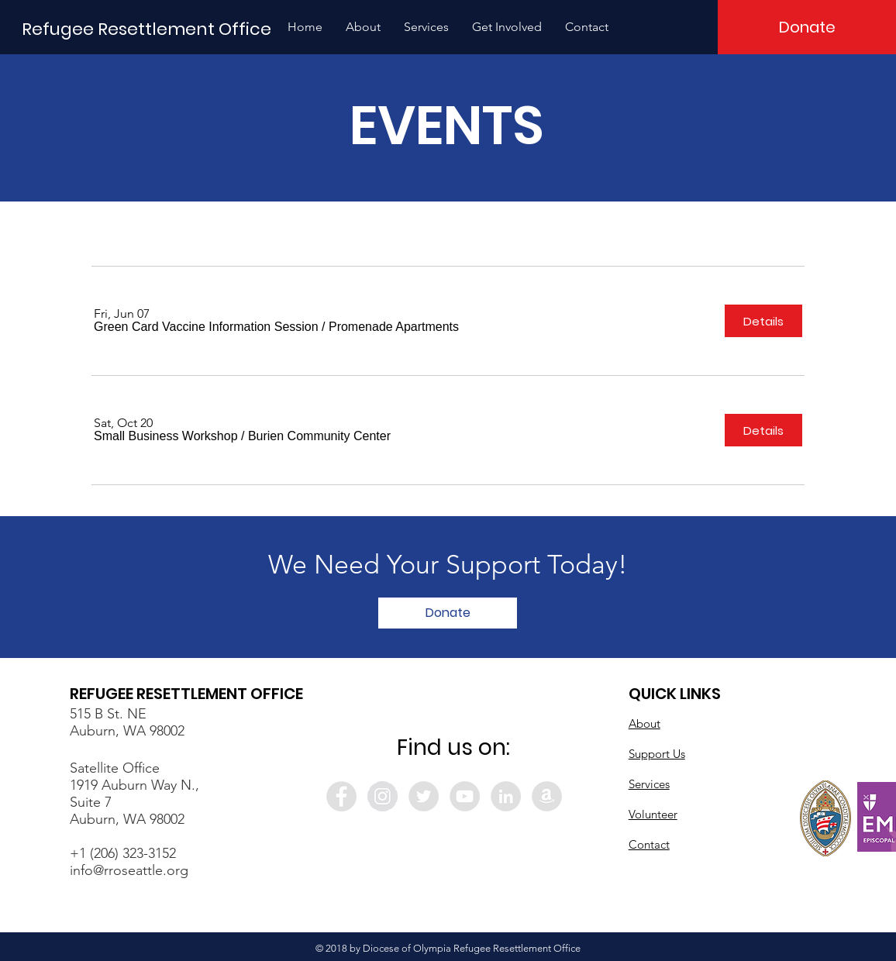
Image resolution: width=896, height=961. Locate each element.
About (644, 723)
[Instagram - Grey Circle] (382, 796)
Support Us (657, 753)
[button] (363, 27)
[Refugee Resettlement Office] (146, 29)
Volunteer (653, 814)
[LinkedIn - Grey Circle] (506, 796)
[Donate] (807, 27)
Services (649, 784)
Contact (649, 844)
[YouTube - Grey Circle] (465, 796)
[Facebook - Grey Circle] (341, 796)
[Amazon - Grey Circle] (547, 796)
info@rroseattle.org (129, 870)
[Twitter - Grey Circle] (423, 796)
